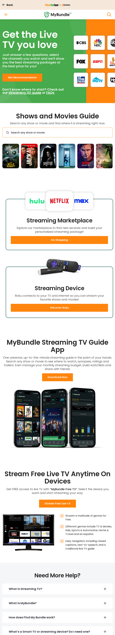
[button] (22, 78)
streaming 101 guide (25, 93)
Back (7, 5)
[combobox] (57, 133)
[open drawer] (5, 14)
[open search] (109, 14)
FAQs (50, 93)
